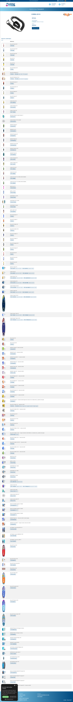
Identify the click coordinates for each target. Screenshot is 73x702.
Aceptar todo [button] (5, 696)
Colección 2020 (16, 268)
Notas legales (39, 696)
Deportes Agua (33, 9)
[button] (63, 4)
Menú (8, 0)
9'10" (14, 491)
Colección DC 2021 (30, 486)
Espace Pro (60, 0)
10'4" (14, 510)
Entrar (53, 5)
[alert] (9, 692)
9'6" (14, 505)
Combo (14, 434)
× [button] (16, 685)
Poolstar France (34, 0)
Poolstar (69, 700)
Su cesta (21, 696)
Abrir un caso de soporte (24, 698)
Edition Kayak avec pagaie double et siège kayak (26, 406)
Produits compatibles (6, 38)
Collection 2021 (28, 268)
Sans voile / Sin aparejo (21, 74)
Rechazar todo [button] (13, 696)
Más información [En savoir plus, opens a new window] (5, 694)
